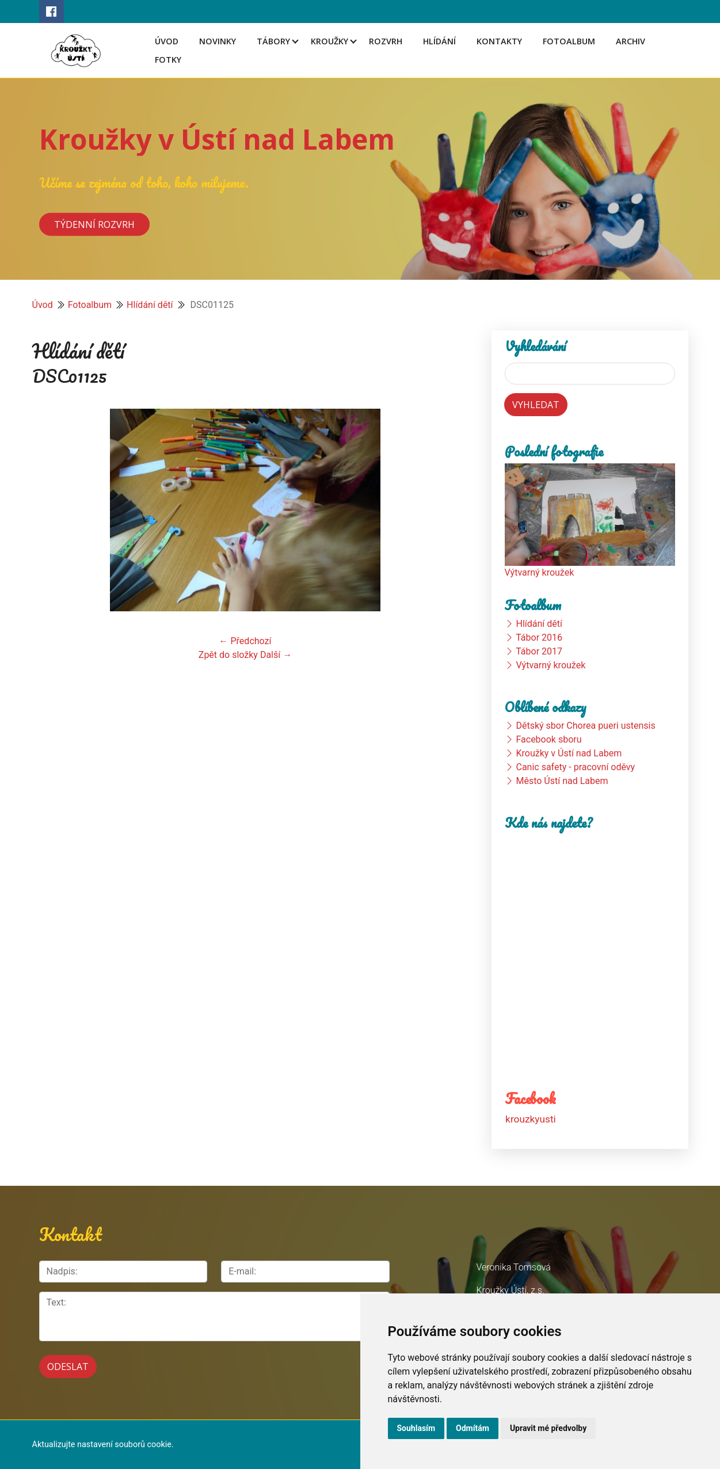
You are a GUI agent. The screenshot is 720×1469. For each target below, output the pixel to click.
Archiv (630, 41)
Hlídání (439, 41)
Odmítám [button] (472, 1428)
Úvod (166, 41)
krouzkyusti (530, 1119)
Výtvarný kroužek (539, 572)
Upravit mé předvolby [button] (548, 1428)
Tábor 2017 (539, 651)
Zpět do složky (228, 654)
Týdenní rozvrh (94, 224)
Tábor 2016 (539, 637)
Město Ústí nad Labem (562, 780)
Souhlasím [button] (416, 1428)
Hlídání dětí (150, 304)
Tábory (273, 41)
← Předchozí (245, 640)
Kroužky (329, 41)
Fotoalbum (569, 41)
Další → (276, 654)
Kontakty (499, 41)
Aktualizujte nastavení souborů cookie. (103, 1444)
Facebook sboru (548, 739)
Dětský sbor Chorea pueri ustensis (585, 725)
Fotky (168, 59)
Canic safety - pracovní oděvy (575, 767)
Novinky (217, 41)
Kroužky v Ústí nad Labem (217, 139)
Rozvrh (385, 41)
